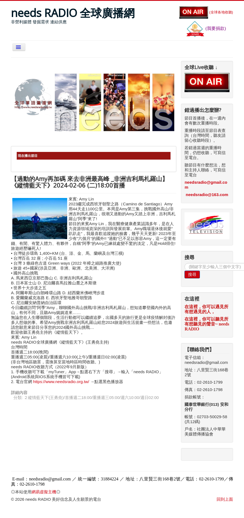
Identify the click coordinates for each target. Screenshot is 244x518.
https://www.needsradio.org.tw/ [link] (61, 381)
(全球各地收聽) (206, 12)
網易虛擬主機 (44, 491)
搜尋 (192, 274)
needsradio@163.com (207, 194)
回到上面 (225, 499)
